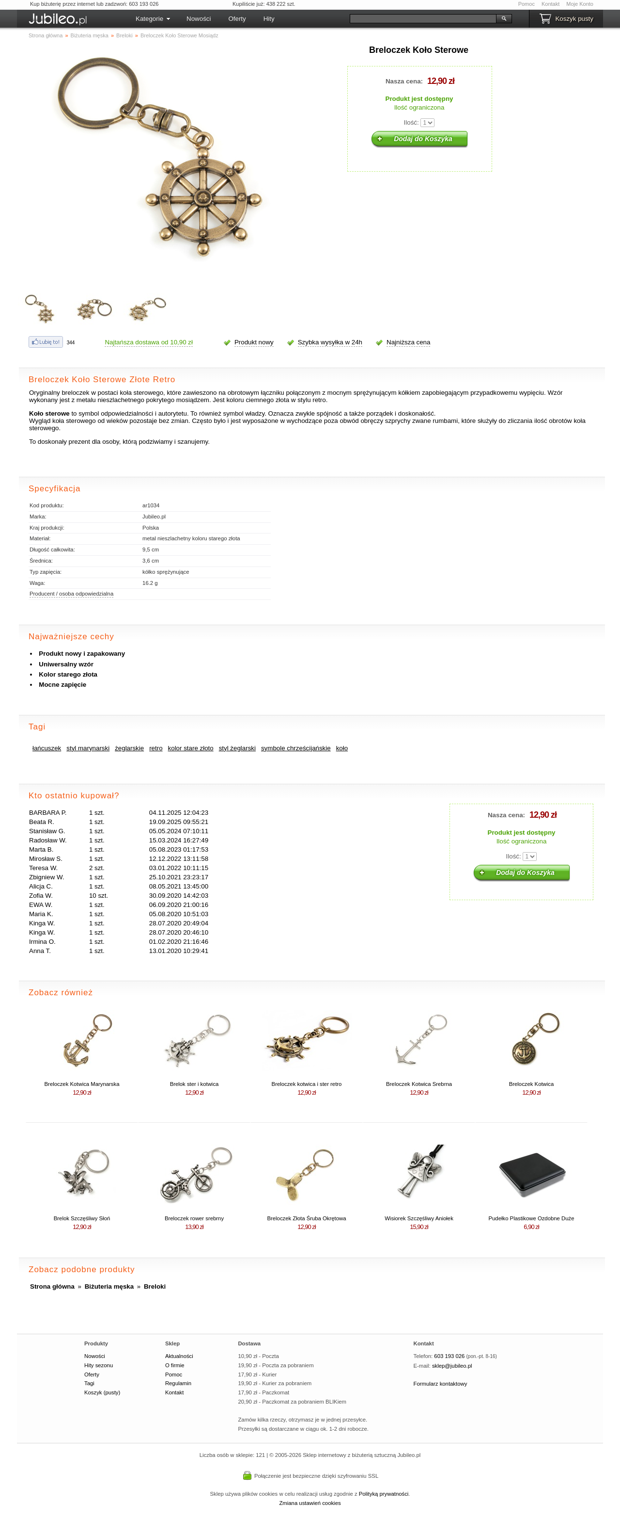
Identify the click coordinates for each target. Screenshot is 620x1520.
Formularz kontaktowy (440, 1384)
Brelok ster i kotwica (194, 1084)
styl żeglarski (237, 748)
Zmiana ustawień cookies (310, 1503)
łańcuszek (46, 748)
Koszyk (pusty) (102, 1392)
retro (155, 748)
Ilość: (411, 122)
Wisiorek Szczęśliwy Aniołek (419, 1218)
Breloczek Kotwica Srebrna (419, 1084)
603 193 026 (449, 1356)
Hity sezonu (98, 1365)
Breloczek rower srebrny (194, 1218)
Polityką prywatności (384, 1494)
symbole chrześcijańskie (296, 748)
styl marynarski (87, 748)
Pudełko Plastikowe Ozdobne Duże (531, 1218)
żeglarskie (129, 748)
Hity (269, 18)
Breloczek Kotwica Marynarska (82, 1084)
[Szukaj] (423, 18)
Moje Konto (579, 4)
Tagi (89, 1383)
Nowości (198, 18)
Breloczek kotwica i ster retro (307, 1084)
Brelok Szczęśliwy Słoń (82, 1218)
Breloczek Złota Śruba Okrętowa (306, 1218)
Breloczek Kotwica (531, 1084)
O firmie (175, 1365)
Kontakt (550, 4)
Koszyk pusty (574, 18)
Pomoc (526, 4)
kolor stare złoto (191, 748)
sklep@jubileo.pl (452, 1366)
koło (342, 748)
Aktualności (179, 1356)
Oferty (237, 18)
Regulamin (178, 1383)
